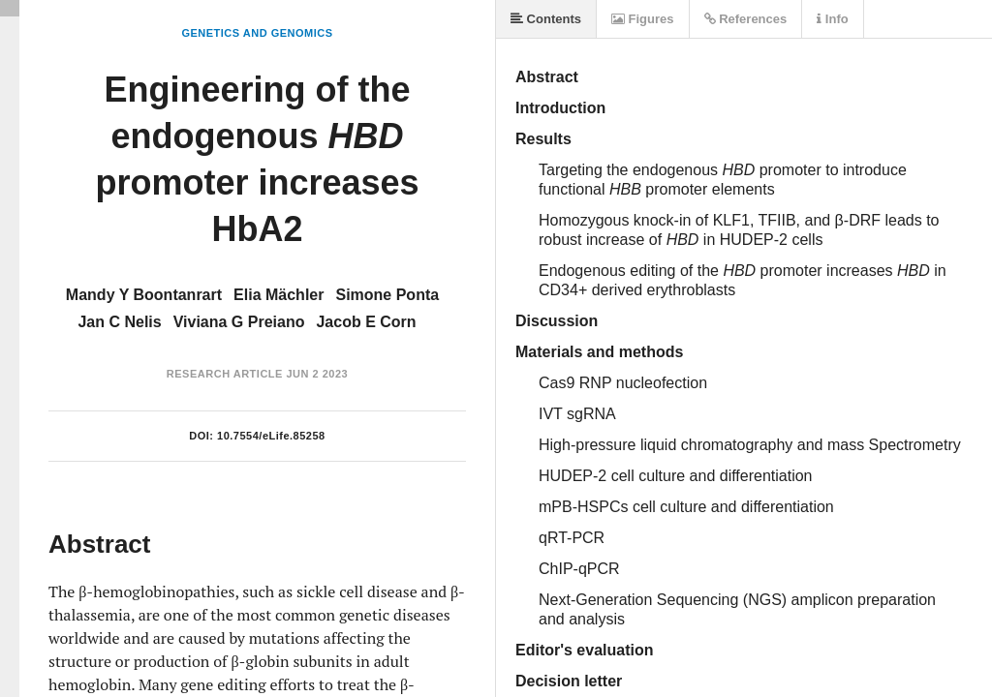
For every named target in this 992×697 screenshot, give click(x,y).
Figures (642, 19)
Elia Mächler (278, 295)
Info (832, 19)
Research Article (225, 373)
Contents (546, 19)
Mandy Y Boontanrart (144, 295)
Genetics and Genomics (256, 33)
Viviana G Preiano (239, 322)
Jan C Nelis (119, 322)
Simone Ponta (387, 295)
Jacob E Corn (366, 322)
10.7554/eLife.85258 (271, 435)
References (746, 19)
